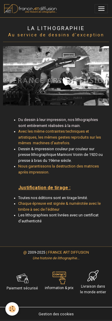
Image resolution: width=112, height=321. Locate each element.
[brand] (31, 8)
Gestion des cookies (56, 314)
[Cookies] (12, 309)
